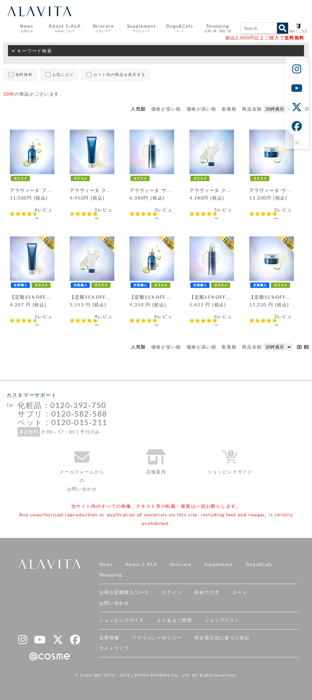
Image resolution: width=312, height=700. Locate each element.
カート (239, 592)
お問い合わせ (114, 603)
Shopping (110, 574)
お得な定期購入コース (124, 592)
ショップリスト (222, 620)
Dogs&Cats (259, 564)
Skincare (180, 564)
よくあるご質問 (174, 620)
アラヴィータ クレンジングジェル (108, 190)
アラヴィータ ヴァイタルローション (170, 190)
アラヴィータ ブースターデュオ (46, 190)
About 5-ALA (65, 28)
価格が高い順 (201, 109)
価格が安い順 (166, 109)
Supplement (218, 564)
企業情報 (109, 637)
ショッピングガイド (121, 620)
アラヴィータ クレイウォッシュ (225, 190)
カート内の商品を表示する (119, 74)
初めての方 (207, 592)
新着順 (229, 109)
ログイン (172, 592)
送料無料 (24, 74)
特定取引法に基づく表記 (222, 637)
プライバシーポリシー (157, 637)
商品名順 (252, 109)
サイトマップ (114, 648)
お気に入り (63, 74)
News (106, 564)
